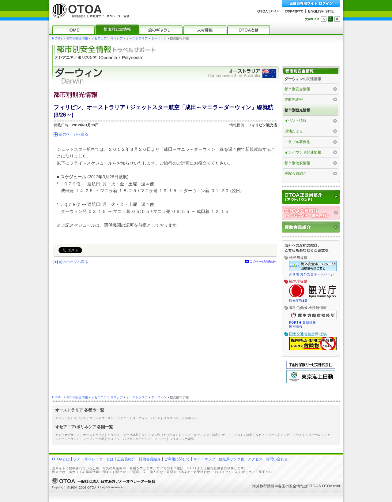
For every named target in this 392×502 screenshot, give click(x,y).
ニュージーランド (67, 439)
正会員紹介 (126, 459)
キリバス (113, 435)
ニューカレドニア (318, 435)
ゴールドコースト (101, 418)
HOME (57, 38)
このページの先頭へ (263, 261)
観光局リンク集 (231, 459)
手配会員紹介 (296, 173)
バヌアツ (113, 439)
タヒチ (260, 435)
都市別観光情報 (297, 110)
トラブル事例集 (297, 142)
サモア (226, 435)
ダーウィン (159, 38)
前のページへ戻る (73, 134)
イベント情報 (296, 120)
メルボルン (189, 418)
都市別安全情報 (77, 38)
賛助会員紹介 (150, 459)
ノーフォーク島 (93, 439)
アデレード (62, 418)
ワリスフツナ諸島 (181, 439)
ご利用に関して (177, 459)
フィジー (160, 439)
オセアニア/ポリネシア (107, 38)
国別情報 (296, 326)
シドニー (123, 418)
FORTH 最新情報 (302, 322)
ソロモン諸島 (243, 435)
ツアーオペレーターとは (93, 459)
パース (155, 418)
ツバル (272, 435)
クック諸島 (130, 435)
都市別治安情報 (297, 163)
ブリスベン (171, 418)
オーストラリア (137, 38)
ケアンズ (80, 418)
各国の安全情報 (291, 486)
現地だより (294, 131)
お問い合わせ (277, 459)
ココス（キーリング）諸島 (200, 435)
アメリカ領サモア (67, 435)
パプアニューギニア (137, 439)
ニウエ (297, 435)
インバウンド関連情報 (303, 152)
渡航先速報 (294, 99)
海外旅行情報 (263, 486)
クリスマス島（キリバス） (160, 435)
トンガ (285, 435)
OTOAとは (61, 459)
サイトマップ (204, 459)
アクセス (255, 459)
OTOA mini (331, 486)
